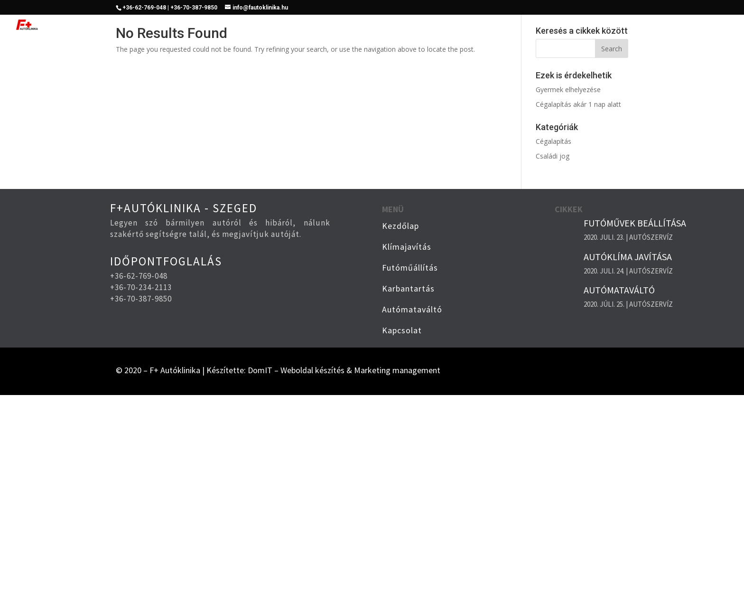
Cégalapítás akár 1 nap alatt (578, 104)
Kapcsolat (690, 25)
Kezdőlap (368, 25)
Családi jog (552, 155)
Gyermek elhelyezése (568, 89)
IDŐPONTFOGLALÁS (166, 261)
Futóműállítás (489, 25)
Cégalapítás (553, 141)
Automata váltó (626, 25)
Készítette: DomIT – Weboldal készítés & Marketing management (323, 370)
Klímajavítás (424, 25)
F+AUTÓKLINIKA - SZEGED (183, 208)
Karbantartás (556, 25)
